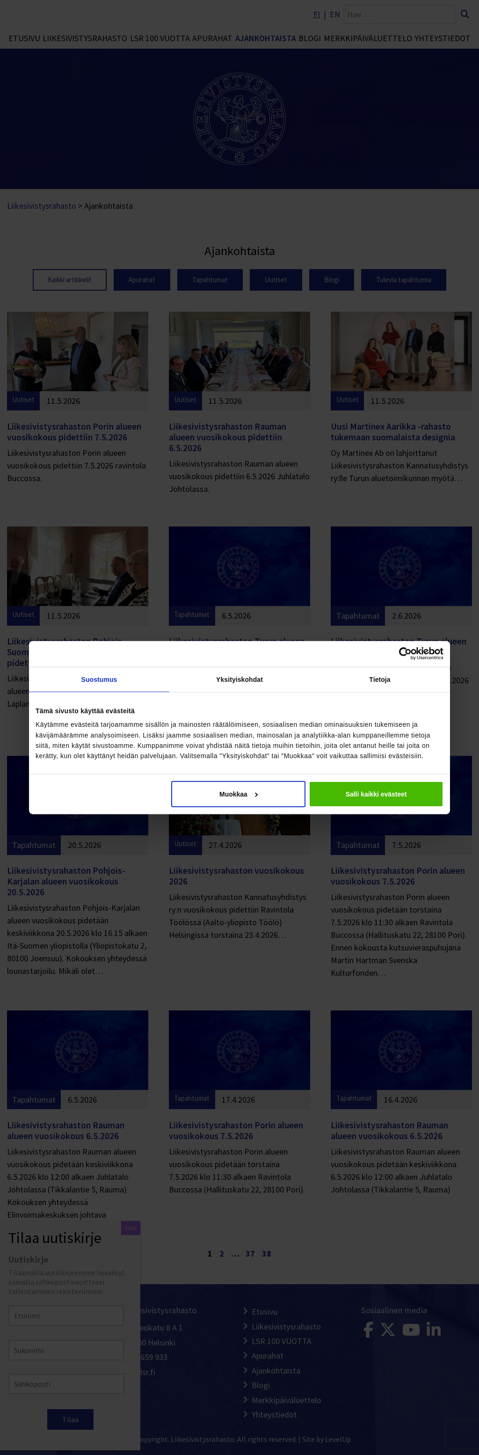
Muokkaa (238, 794)
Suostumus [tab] (99, 679)
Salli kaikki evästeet (376, 794)
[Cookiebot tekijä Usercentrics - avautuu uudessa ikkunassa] (402, 653)
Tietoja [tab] (379, 679)
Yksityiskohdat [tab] (239, 679)
